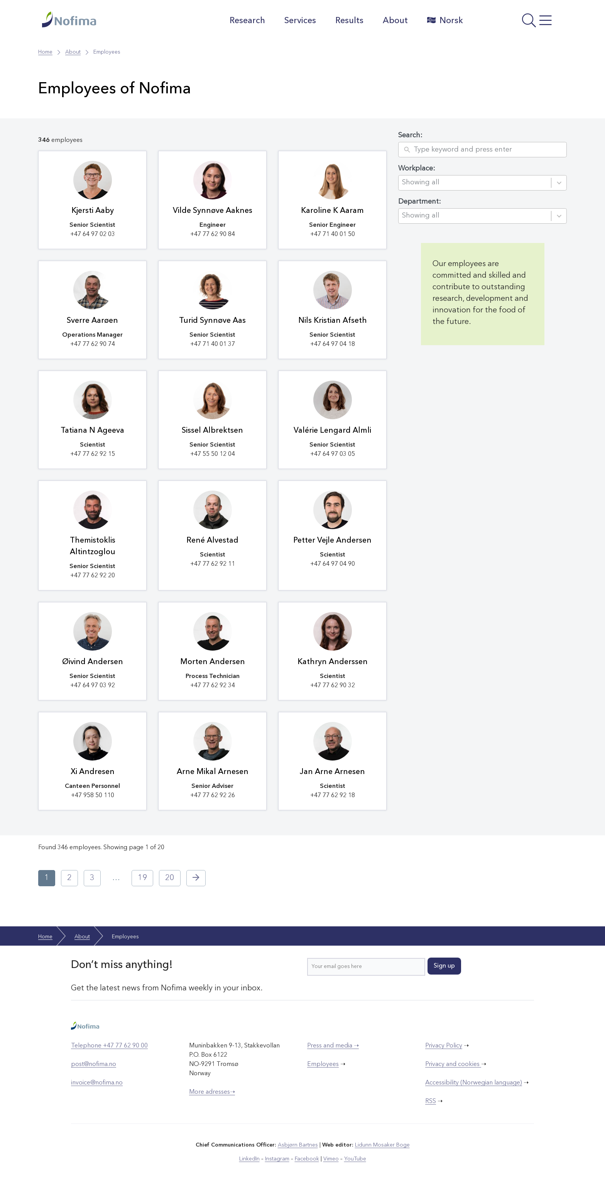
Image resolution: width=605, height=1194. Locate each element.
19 (142, 878)
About (395, 21)
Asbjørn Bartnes (298, 1145)
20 (169, 878)
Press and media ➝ (333, 1046)
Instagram (277, 1159)
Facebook (307, 1159)
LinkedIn (249, 1159)
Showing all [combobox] (420, 182)
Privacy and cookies (453, 1064)
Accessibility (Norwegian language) (473, 1083)
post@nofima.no (93, 1064)
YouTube (355, 1159)
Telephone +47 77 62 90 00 (109, 1046)
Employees (323, 1064)
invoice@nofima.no (97, 1083)
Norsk (445, 20)
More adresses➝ (212, 1092)
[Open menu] (517, 23)
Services (300, 21)
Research (247, 21)
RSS (430, 1101)
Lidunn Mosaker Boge (382, 1145)
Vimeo (331, 1159)
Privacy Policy (443, 1046)
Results (349, 21)
